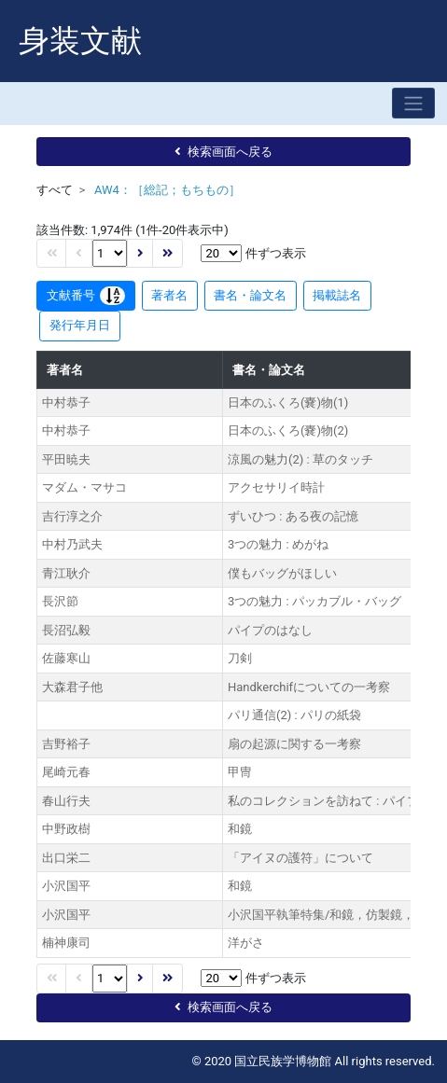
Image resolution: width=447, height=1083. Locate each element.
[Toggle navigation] (413, 103)
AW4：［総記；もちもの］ (167, 190)
